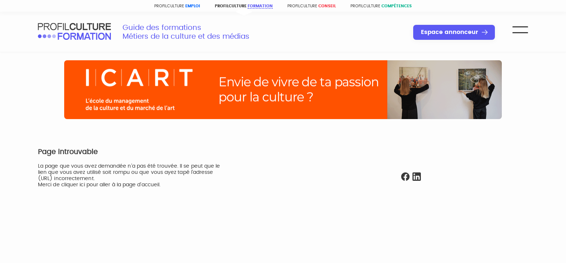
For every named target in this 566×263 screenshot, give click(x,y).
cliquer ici (73, 184)
